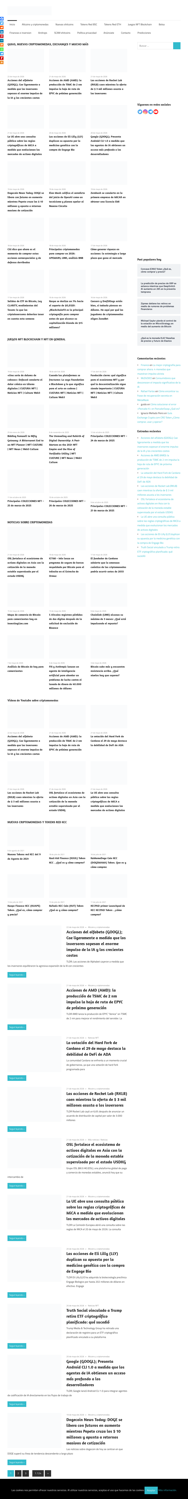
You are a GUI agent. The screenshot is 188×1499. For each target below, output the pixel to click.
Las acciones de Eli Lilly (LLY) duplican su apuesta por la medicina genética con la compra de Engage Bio (158, 538)
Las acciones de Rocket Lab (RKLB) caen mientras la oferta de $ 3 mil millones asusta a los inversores (96, 1099)
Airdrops (42, 33)
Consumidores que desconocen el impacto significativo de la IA (159, 382)
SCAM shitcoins (62, 33)
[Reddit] (2, 27)
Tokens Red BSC (88, 24)
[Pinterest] (2, 36)
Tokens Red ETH (112, 24)
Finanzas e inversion (20, 33)
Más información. (167, 1490)
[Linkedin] (2, 32)
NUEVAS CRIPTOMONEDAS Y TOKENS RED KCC (37, 822)
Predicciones (144, 33)
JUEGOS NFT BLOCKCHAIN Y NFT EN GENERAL (36, 339)
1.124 (38, 1473)
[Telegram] (2, 53)
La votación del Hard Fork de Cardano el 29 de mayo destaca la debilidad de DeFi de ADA (109, 741)
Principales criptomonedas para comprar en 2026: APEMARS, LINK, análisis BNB (66, 254)
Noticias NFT (93, 1037)
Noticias (104, 1139)
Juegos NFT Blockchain (140, 24)
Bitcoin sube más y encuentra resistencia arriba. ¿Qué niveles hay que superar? (108, 671)
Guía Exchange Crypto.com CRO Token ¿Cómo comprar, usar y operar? (158, 417)
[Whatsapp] (2, 49)
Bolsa (162, 24)
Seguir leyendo (16, 974)
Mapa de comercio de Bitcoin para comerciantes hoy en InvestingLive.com (24, 619)
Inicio (12, 24)
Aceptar (151, 1490)
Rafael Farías (148, 391)
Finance (145, 365)
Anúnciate (109, 33)
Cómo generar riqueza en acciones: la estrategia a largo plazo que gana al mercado (108, 254)
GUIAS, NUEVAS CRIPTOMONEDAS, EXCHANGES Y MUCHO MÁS (47, 44)
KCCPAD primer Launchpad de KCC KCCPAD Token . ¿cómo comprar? (108, 910)
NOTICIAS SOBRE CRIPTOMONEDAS (29, 522)
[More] (2, 62)
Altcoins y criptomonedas (35, 24)
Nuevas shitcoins (64, 24)
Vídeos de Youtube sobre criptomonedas (32, 700)
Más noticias (93, 1139)
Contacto (125, 33)
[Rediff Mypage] (2, 58)
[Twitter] (2, 23)
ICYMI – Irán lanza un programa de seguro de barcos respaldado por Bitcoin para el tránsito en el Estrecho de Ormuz (66, 567)
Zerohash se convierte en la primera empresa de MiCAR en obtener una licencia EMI (108, 197)
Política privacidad (86, 33)
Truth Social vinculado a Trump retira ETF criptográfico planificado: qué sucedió (94, 1316)
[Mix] (2, 45)
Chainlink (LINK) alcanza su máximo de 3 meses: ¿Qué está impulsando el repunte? (108, 619)
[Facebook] (2, 18)
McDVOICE (146, 378)
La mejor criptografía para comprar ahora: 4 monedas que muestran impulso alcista (159, 369)
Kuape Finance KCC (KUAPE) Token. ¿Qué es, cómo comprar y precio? (24, 910)
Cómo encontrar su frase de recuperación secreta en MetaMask (158, 395)
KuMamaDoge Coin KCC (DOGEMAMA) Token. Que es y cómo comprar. (108, 862)
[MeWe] (2, 40)
